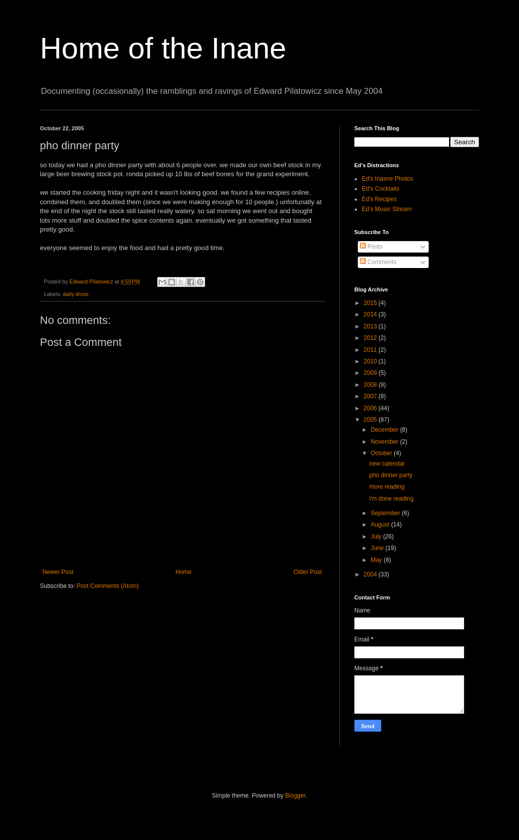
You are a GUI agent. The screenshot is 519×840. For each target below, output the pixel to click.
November (385, 441)
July (377, 536)
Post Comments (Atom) (107, 585)
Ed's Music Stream (387, 209)
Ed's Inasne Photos (387, 178)
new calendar (387, 463)
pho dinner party (391, 475)
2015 (371, 302)
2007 (371, 396)
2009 (371, 372)
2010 (371, 361)
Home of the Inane (163, 48)
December (385, 429)
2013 (371, 326)
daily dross (76, 294)
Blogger (295, 795)
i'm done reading (391, 498)
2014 (371, 314)
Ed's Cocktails (380, 188)
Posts (371, 246)
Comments (378, 262)
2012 (371, 337)
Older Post (307, 571)
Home (184, 571)
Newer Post (57, 571)
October (382, 453)
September (386, 513)
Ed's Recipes (379, 199)
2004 (371, 574)
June (378, 548)
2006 (371, 408)
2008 (371, 384)
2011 (371, 349)
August (381, 524)
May (377, 560)
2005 (371, 419)
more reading (387, 486)
